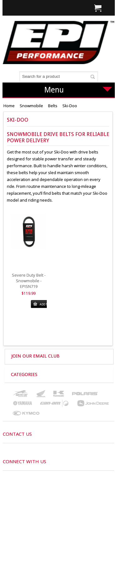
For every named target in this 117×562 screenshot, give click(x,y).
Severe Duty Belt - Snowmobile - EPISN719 (29, 280)
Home (9, 105)
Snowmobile (31, 105)
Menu (78, 89)
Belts (52, 105)
